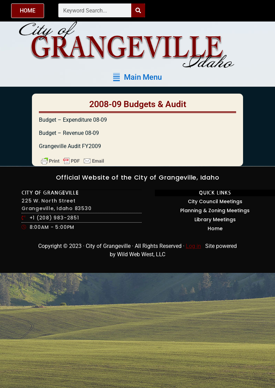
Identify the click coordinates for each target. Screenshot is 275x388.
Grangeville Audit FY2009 (70, 146)
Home (215, 228)
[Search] (138, 10)
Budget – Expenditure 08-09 (73, 120)
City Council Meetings (215, 201)
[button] (137, 77)
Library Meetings (215, 219)
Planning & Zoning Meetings (215, 210)
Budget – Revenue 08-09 (69, 133)
